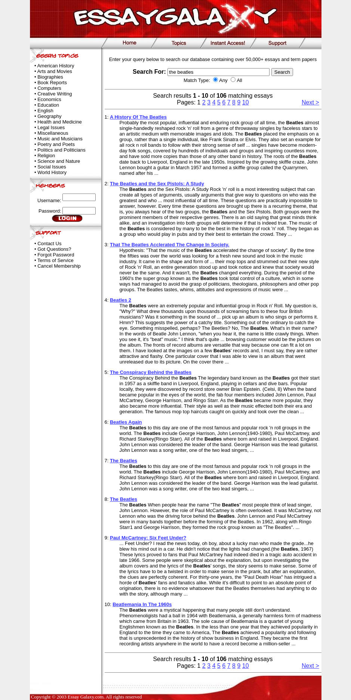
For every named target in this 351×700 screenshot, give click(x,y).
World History (52, 172)
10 (245, 102)
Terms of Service (55, 260)
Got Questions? (54, 249)
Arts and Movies (54, 71)
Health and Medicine (59, 122)
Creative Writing (54, 94)
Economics (49, 99)
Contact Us (49, 243)
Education (48, 105)
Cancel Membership (59, 266)
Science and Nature (58, 161)
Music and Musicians (60, 138)
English (45, 110)
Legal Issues (51, 127)
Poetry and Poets (56, 144)
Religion (46, 155)
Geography (49, 116)
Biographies (50, 77)
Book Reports (52, 82)
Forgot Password (55, 255)
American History (55, 66)
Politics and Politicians (61, 150)
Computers (49, 88)
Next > (310, 102)
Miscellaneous (52, 133)
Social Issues (51, 167)
